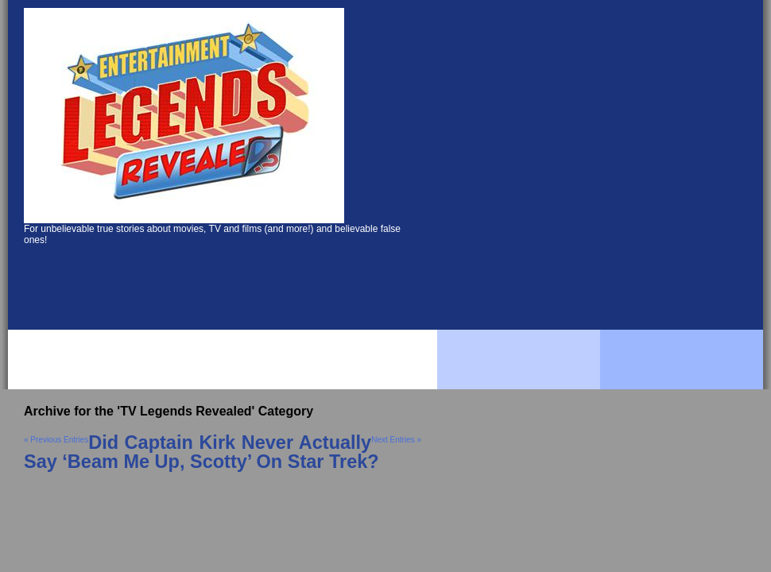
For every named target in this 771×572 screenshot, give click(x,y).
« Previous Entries (56, 439)
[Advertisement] (149, 165)
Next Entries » (396, 439)
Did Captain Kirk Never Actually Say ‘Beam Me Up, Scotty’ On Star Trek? (201, 452)
